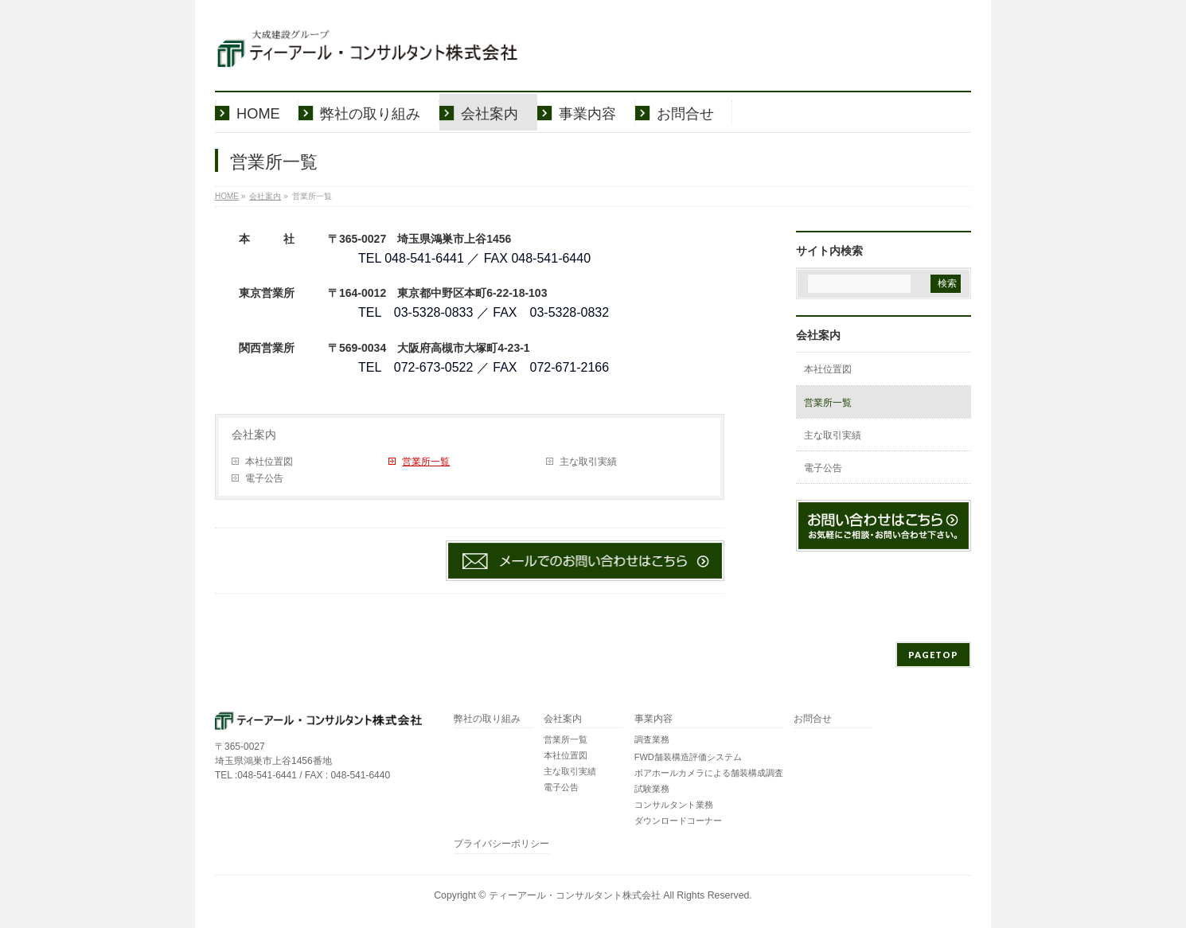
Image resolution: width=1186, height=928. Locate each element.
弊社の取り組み (487, 719)
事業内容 (653, 719)
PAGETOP (933, 654)
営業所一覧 (426, 461)
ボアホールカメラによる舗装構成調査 (708, 773)
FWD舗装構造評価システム (688, 757)
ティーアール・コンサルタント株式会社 (575, 895)
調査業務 (651, 739)
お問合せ (813, 719)
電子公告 (264, 478)
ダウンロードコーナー (678, 820)
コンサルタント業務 (673, 804)
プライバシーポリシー (501, 844)
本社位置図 (269, 461)
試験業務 (651, 788)
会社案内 (254, 434)
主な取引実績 (588, 461)
